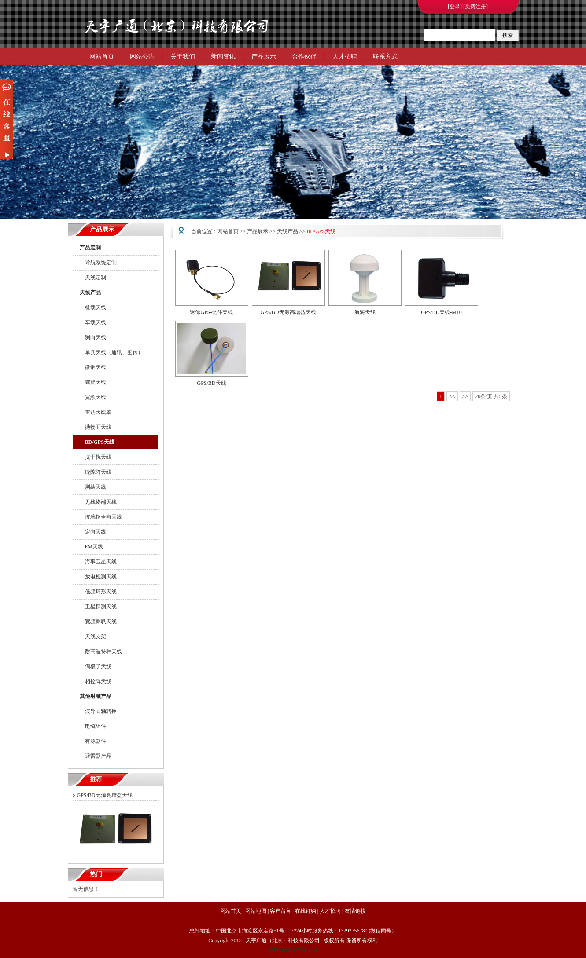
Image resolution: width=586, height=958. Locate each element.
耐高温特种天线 (101, 651)
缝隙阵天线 (95, 472)
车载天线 (93, 322)
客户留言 (280, 911)
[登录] (455, 7)
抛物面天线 (95, 427)
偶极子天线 (95, 666)
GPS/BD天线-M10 (441, 312)
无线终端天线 (98, 502)
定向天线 (93, 532)
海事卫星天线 (98, 562)
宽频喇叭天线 (98, 621)
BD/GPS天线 (97, 442)
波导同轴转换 (98, 711)
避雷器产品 (95, 756)
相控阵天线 (95, 681)
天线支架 (93, 636)
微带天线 (93, 367)
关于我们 (182, 56)
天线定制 (93, 277)
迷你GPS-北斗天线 (211, 312)
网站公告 (142, 56)
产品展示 (263, 56)
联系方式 (385, 56)
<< (452, 396)
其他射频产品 (95, 696)
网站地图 (255, 911)
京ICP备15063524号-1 (293, 950)
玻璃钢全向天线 (101, 517)
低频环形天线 (98, 592)
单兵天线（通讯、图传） (111, 352)
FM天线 (91, 547)
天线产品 (90, 292)
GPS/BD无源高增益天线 (105, 795)
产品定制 (90, 248)
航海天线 (365, 312)
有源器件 (93, 741)
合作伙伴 (304, 56)
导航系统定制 (98, 263)
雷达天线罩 (95, 412)
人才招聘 (344, 56)
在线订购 (305, 911)
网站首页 (101, 56)
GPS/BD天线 (211, 383)
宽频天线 (93, 397)
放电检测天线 (98, 577)
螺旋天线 (93, 382)
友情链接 (355, 911)
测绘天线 (93, 487)
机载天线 (93, 307)
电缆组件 (93, 726)
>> (465, 396)
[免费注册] (475, 7)
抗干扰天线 (95, 457)
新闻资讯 (223, 56)
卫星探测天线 (98, 606)
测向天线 (93, 337)
